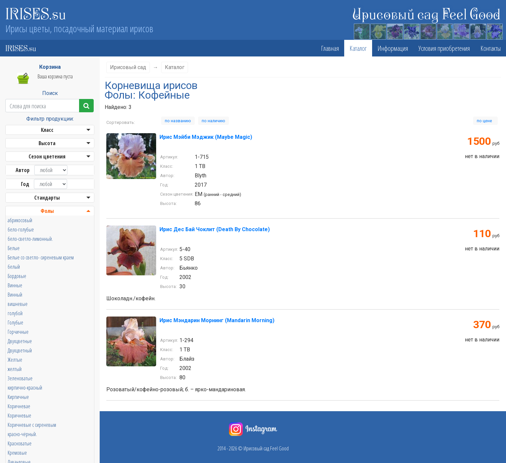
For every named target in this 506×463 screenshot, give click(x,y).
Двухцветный (20, 350)
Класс (47, 130)
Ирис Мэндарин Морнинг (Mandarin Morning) (216, 320)
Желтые (15, 359)
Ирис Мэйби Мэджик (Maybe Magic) (205, 137)
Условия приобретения (444, 48)
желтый (15, 369)
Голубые (15, 322)
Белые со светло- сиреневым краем (41, 257)
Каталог (358, 48)
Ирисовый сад (128, 67)
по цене (485, 120)
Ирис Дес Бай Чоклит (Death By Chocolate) (214, 229)
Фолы (47, 211)
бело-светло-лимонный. (30, 238)
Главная (330, 48)
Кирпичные (18, 397)
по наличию (213, 120)
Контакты (490, 48)
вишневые (18, 304)
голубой (15, 313)
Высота (47, 143)
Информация (392, 48)
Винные (15, 285)
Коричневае (19, 406)
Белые (14, 248)
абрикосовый (20, 220)
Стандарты (47, 197)
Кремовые (17, 452)
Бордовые (17, 276)
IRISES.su (35, 13)
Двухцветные (20, 341)
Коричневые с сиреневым (32, 424)
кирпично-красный (25, 387)
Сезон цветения (47, 156)
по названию (178, 120)
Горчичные (18, 331)
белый (14, 266)
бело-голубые (21, 229)
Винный (15, 294)
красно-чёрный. (22, 434)
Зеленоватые (20, 378)
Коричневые (19, 415)
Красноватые (20, 443)
